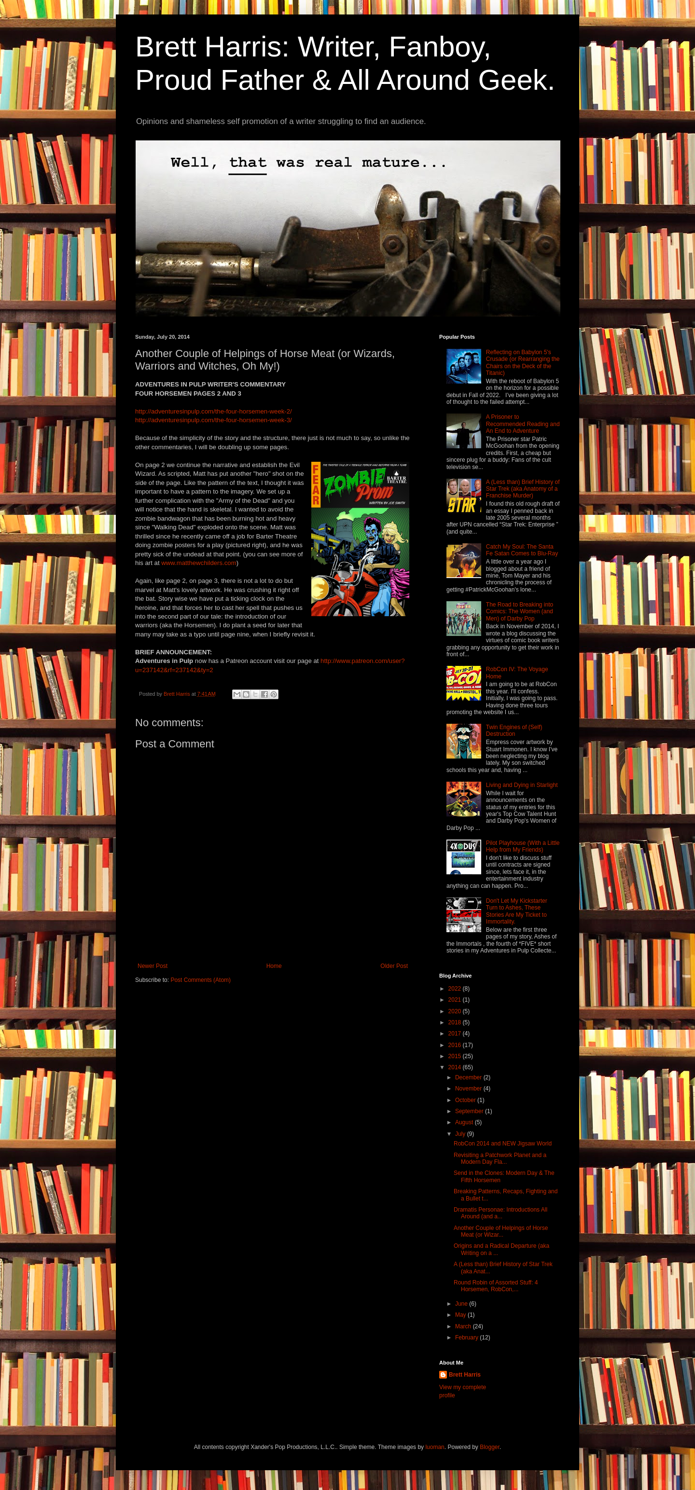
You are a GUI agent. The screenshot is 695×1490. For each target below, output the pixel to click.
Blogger (490, 1447)
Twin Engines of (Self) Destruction (514, 730)
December (469, 1077)
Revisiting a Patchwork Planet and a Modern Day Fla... (500, 1158)
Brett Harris (465, 1374)
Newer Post (152, 966)
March (464, 1326)
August (465, 1122)
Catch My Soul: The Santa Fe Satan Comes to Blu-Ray (522, 550)
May (461, 1314)
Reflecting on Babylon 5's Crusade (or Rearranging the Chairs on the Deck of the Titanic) (523, 362)
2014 (455, 1067)
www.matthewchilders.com (198, 562)
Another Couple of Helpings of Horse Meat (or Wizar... (501, 1231)
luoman (434, 1447)
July (461, 1134)
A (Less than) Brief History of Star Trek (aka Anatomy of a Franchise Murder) (523, 489)
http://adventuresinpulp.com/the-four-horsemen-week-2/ (213, 411)
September (470, 1111)
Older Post (394, 966)
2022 (455, 988)
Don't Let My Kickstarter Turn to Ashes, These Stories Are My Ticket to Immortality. (516, 911)
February (467, 1337)
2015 (455, 1056)
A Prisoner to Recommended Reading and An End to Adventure (523, 424)
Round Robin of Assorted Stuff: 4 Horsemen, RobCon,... (496, 1286)
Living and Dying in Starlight (522, 785)
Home (274, 966)
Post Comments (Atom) (200, 980)
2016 (455, 1045)
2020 (455, 1011)
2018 (455, 1022)
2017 (455, 1033)
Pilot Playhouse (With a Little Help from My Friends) (523, 846)
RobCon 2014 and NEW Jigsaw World (503, 1143)
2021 (455, 999)
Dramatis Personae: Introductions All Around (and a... (500, 1213)
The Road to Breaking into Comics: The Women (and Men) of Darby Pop (519, 611)
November (469, 1088)
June (462, 1303)
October (466, 1100)
